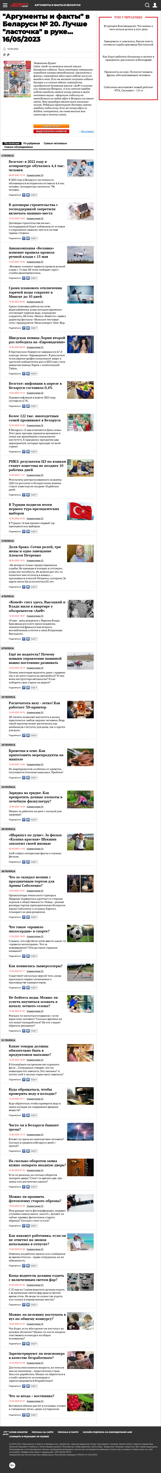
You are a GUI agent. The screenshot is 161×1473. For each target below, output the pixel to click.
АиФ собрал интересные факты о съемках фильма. (35, 855)
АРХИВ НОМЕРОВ (18, 1432)
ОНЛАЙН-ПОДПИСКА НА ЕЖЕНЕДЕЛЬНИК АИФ (107, 1432)
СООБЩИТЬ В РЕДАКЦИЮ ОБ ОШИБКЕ (29, 1436)
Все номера (87, 131)
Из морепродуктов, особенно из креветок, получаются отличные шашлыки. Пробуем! (36, 770)
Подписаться (51, 126)
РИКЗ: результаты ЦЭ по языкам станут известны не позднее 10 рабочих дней (37, 465)
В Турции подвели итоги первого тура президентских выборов (34, 508)
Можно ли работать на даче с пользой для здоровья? (35, 813)
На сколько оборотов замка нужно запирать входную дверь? (37, 1162)
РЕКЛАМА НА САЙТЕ (42, 1432)
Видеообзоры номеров (51, 131)
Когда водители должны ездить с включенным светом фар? (36, 1277)
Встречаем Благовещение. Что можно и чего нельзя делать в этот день (128, 27)
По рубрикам (31, 143)
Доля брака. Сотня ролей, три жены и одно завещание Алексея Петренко (35, 550)
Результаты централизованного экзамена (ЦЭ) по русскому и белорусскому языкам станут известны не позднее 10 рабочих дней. (35, 484)
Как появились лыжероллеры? (36, 966)
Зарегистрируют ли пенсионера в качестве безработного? (37, 1355)
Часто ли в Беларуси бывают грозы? (34, 1127)
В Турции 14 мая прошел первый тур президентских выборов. (32, 524)
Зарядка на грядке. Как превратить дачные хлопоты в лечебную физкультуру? (35, 796)
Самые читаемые (55, 143)
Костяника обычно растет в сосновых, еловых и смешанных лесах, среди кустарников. (37, 1407)
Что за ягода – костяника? (31, 1396)
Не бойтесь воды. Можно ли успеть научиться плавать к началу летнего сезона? (33, 1001)
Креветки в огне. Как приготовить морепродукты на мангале (36, 754)
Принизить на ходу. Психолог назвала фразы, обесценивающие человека (128, 73)
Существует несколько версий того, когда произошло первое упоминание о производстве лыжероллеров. (35, 979)
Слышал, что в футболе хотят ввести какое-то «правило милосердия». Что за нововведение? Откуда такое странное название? (37, 945)
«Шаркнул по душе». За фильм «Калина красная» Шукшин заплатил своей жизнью (35, 839)
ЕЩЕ (34, 195)
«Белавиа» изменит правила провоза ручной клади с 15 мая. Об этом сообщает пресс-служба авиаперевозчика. (37, 270)
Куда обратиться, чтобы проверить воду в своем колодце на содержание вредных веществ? (35, 1107)
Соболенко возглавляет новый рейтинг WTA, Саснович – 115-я (128, 88)
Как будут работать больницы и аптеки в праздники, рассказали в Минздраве (128, 58)
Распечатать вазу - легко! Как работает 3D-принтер (34, 705)
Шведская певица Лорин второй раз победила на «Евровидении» (37, 339)
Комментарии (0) (35, 175)
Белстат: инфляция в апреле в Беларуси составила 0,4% (35, 385)
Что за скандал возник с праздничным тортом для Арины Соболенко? (31, 881)
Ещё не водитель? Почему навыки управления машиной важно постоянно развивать (35, 658)
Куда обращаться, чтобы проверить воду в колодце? (33, 1091)
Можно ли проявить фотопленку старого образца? (35, 1198)
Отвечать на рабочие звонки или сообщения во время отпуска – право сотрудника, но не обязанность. (37, 1257)
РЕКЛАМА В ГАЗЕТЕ (68, 1432)
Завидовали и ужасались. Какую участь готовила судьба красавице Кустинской (128, 43)
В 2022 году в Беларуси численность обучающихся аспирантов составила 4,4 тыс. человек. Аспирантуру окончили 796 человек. (37, 184)
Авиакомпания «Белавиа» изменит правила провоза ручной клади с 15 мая (31, 252)
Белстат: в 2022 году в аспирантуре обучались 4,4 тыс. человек (36, 165)
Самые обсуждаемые (18, 146)
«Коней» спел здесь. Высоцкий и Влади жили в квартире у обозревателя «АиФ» (37, 606)
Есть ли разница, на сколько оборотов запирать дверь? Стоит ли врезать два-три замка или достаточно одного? (35, 1178)
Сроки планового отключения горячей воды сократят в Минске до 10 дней (35, 292)
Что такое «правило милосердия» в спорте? (29, 929)
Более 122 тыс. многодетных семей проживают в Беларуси (35, 418)
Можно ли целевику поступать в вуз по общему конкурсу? (37, 1316)
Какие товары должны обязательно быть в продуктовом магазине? (30, 1050)
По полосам (12, 143)
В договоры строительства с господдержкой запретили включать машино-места (33, 208)
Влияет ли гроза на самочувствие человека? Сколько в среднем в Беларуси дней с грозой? (36, 1142)
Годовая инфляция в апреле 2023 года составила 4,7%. (32, 399)
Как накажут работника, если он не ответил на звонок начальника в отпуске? (37, 1239)
